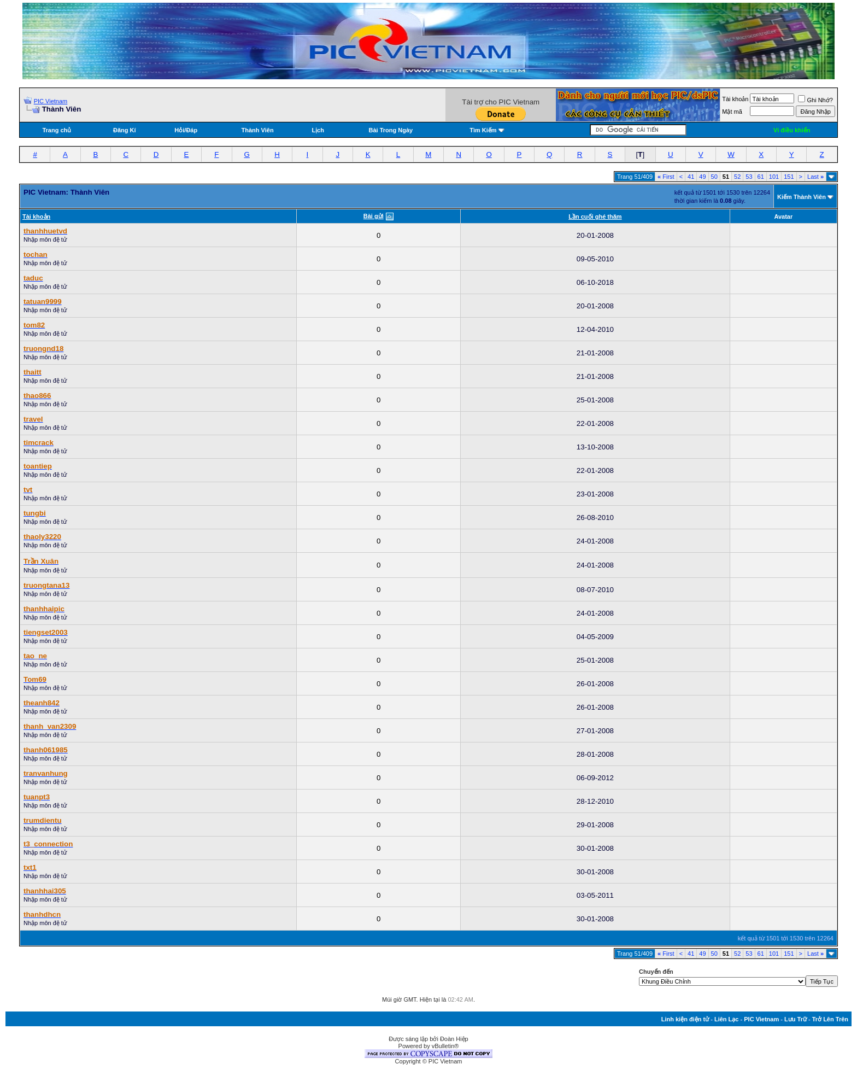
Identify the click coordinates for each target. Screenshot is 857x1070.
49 (702, 176)
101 (774, 176)
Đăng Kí (124, 130)
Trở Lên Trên (830, 1019)
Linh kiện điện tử (685, 1019)
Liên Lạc (726, 1019)
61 (761, 176)
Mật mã (732, 111)
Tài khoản (735, 99)
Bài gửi (373, 216)
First (666, 176)
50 (714, 176)
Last (815, 176)
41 (691, 176)
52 (737, 176)
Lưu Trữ (795, 1019)
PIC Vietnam (51, 101)
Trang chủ (56, 130)
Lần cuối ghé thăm (594, 216)
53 (749, 176)
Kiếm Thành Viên (801, 197)
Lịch (318, 130)
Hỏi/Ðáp (185, 130)
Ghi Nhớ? (815, 100)
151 (789, 176)
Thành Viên (258, 130)
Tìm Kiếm (482, 130)
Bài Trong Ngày (391, 130)
